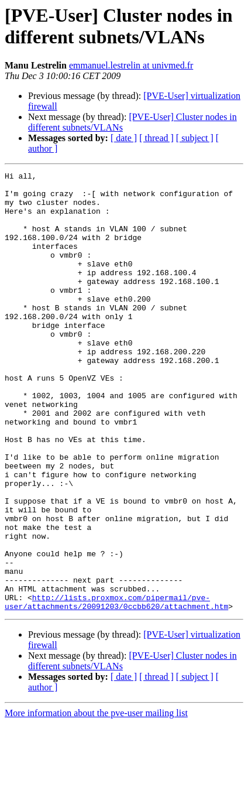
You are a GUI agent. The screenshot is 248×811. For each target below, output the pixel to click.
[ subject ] (194, 138)
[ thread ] (156, 138)
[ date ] (124, 138)
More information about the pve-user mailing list (96, 801)
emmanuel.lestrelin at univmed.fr (131, 65)
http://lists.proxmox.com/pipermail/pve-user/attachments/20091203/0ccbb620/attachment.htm (116, 688)
